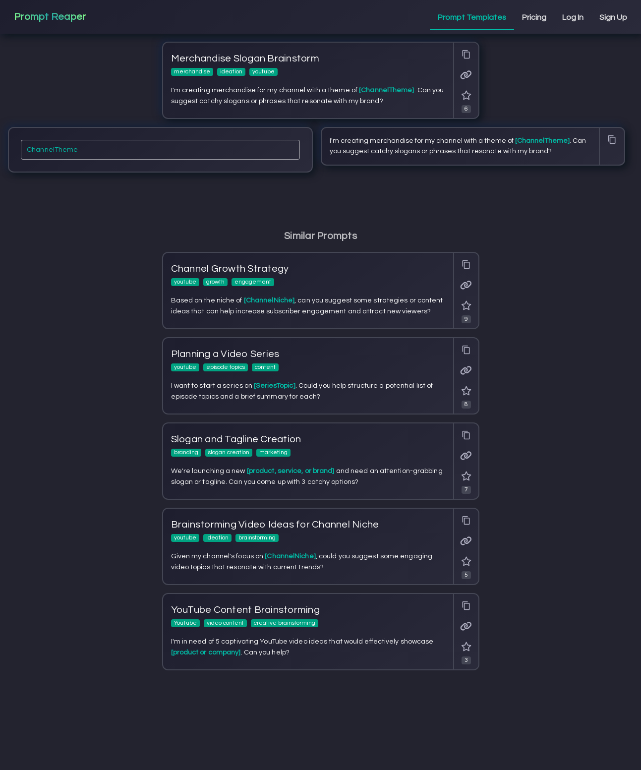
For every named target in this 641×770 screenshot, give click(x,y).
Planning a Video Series (225, 354)
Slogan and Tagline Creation (236, 439)
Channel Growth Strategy (230, 269)
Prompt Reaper (50, 17)
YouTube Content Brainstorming (245, 610)
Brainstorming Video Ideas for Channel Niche (275, 525)
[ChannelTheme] (160, 153)
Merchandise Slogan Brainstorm (245, 58)
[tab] (472, 18)
